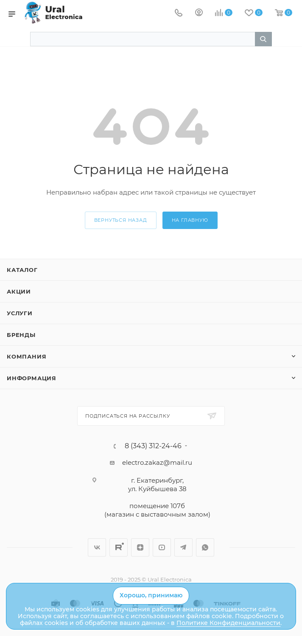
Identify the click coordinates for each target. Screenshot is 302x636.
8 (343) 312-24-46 (153, 446)
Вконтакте (97, 547)
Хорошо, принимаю (151, 595)
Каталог (22, 269)
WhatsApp (205, 547)
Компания (26, 356)
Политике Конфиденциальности (228, 623)
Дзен (140, 547)
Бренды (21, 334)
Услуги (20, 313)
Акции (19, 291)
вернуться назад (120, 220)
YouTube (162, 547)
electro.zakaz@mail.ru (157, 462)
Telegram (183, 547)
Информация (31, 378)
